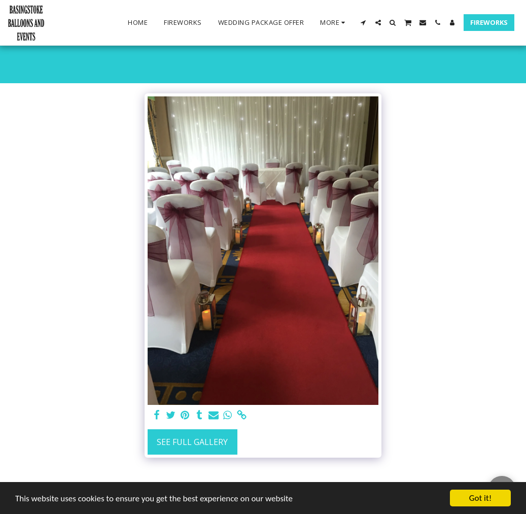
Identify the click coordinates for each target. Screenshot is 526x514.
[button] (363, 22)
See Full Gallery (192, 442)
